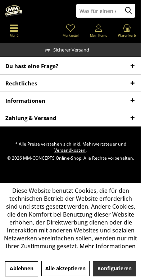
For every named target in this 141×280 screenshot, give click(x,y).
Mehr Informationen (107, 246)
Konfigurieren (114, 268)
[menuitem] (127, 30)
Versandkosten (70, 150)
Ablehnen (21, 268)
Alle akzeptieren (65, 268)
